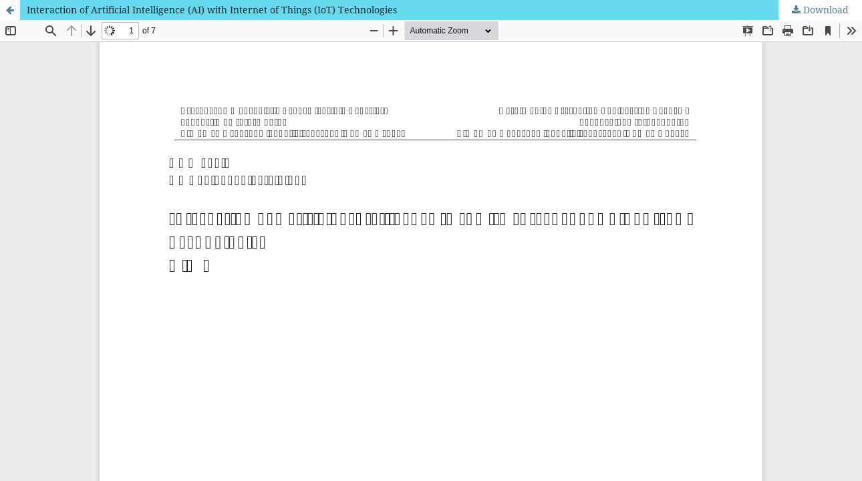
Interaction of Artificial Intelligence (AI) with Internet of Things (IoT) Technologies (212, 9)
